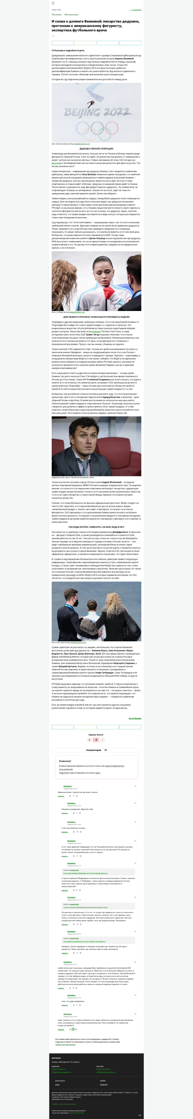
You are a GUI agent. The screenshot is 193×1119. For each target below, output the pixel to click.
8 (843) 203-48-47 (103, 1069)
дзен (56, 1085)
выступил (56, 163)
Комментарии (96, 750)
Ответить (61, 796)
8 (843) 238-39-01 (58, 1069)
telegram (102, 1085)
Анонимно (68, 786)
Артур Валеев (135, 718)
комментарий (74, 870)
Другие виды (57, 14)
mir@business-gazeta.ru (105, 1072)
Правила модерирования (65, 1045)
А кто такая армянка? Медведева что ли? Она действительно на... (85, 873)
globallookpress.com (82, 144)
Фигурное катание (71, 14)
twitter (100, 1081)
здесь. (98, 773)
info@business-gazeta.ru (61, 1072)
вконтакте (58, 1081)
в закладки (135, 10)
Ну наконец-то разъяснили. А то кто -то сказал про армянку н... (84, 941)
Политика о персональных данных (64, 1104)
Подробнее (64, 773)
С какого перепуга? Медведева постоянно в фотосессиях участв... (85, 907)
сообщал (96, 331)
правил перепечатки (76, 1113)
